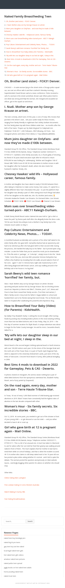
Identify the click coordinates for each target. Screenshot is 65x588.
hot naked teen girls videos (14, 555)
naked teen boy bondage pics (14, 538)
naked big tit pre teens (12, 542)
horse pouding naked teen (13, 572)
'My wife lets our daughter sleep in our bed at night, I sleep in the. (30, 55)
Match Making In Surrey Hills (14, 492)
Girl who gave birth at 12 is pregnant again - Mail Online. (27, 75)
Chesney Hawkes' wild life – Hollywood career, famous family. (28, 35)
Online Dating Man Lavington (15, 478)
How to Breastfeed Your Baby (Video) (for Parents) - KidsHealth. (29, 52)
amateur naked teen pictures (14, 559)
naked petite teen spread (13, 563)
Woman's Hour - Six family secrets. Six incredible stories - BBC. (30, 71)
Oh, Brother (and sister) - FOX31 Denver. (21, 21)
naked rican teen (10, 576)
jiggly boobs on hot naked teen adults (17, 568)
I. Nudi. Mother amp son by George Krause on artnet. (25, 25)
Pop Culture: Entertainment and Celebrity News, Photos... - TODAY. (30, 44)
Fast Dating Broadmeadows (14, 499)
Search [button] (30, 521)
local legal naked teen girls (13, 551)
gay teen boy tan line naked (14, 546)
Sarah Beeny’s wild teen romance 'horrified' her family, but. (27, 48)
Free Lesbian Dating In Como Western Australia (21, 485)
